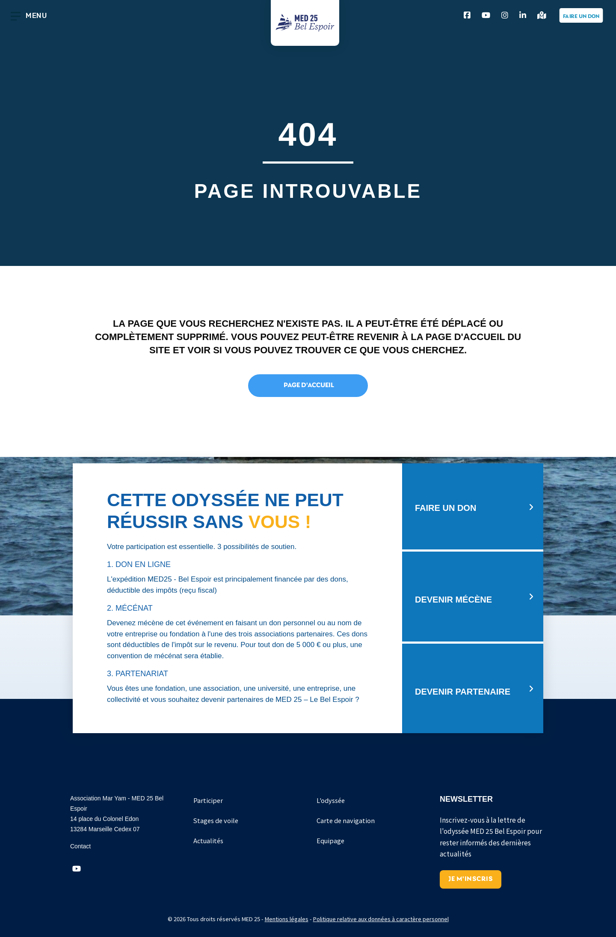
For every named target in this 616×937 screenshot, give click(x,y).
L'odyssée (331, 800)
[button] (76, 868)
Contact (80, 846)
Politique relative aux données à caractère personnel (381, 919)
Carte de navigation (346, 820)
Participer (208, 800)
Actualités (208, 840)
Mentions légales (286, 919)
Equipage (330, 840)
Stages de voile (215, 820)
